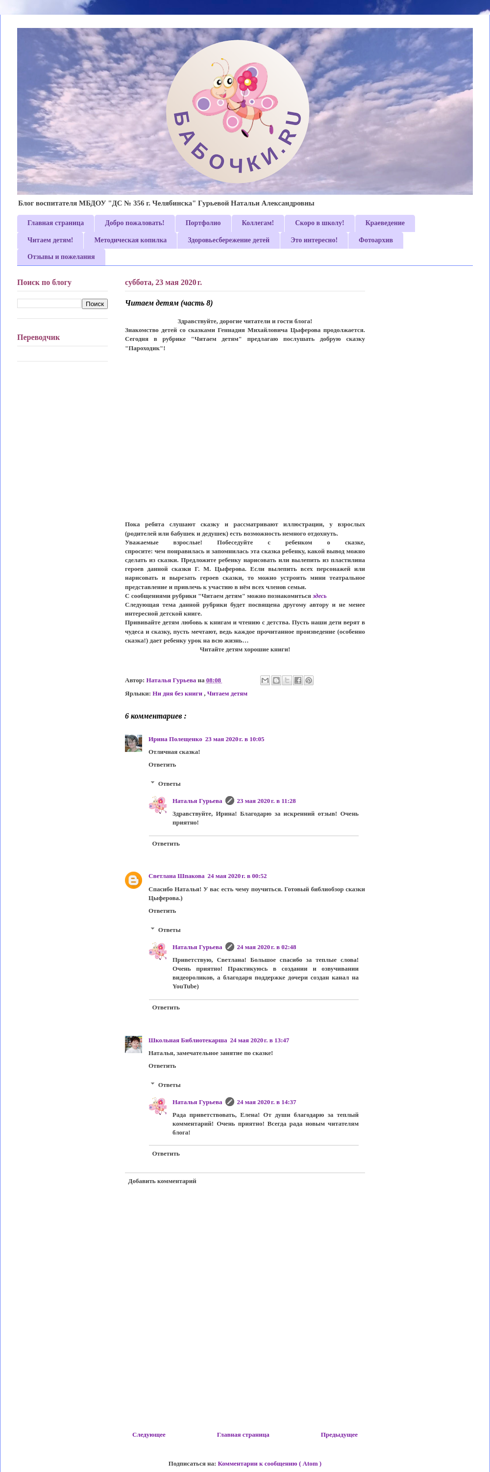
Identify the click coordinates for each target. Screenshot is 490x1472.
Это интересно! (314, 240)
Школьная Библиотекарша (187, 1040)
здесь (320, 595)
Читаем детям (227, 693)
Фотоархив (376, 240)
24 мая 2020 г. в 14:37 (266, 1102)
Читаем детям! (50, 240)
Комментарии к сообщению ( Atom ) (270, 1463)
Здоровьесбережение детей (229, 240)
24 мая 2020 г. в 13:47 (259, 1040)
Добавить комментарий (162, 1181)
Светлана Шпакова (176, 875)
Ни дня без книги (178, 693)
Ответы (169, 783)
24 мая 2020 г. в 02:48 (266, 947)
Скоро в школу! (319, 223)
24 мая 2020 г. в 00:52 (237, 875)
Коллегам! (258, 223)
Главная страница (55, 223)
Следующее (149, 1434)
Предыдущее (339, 1434)
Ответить (162, 764)
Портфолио (203, 223)
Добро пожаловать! (135, 223)
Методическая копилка (130, 240)
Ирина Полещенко (175, 739)
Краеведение (385, 223)
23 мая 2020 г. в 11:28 (266, 800)
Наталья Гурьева (197, 800)
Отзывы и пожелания (61, 256)
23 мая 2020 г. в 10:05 (235, 739)
